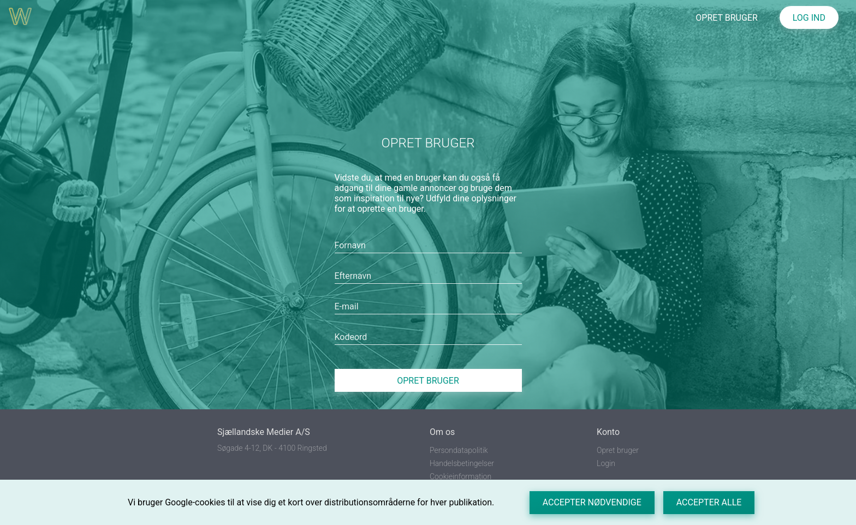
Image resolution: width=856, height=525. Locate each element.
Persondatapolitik (459, 450)
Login (606, 463)
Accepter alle (709, 502)
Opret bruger (428, 380)
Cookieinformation (460, 476)
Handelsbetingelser (462, 463)
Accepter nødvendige (592, 502)
